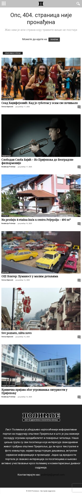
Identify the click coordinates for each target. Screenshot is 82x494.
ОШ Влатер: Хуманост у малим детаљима (29, 276)
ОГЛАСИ (5, 216)
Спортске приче (7, 99)
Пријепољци (6, 156)
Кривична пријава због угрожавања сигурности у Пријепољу (34, 391)
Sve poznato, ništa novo (16, 333)
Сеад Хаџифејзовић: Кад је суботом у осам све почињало (39, 103)
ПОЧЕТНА (54, 40)
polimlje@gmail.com (53, 474)
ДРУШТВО (5, 272)
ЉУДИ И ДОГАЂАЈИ (9, 386)
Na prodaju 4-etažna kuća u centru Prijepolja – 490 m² (36, 220)
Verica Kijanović (7, 107)
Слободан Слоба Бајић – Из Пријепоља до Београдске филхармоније (37, 161)
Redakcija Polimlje (8, 167)
